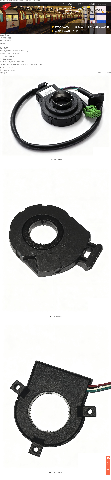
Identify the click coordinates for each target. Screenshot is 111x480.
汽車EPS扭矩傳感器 (5, 38)
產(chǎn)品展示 (67, 8)
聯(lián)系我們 (102, 4)
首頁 (99, 73)
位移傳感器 (3, 43)
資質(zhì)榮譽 (81, 8)
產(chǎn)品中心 (93, 4)
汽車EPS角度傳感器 (5, 40)
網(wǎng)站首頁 (67, 4)
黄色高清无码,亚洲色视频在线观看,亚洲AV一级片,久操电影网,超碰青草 (20, 0)
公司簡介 (80, 4)
